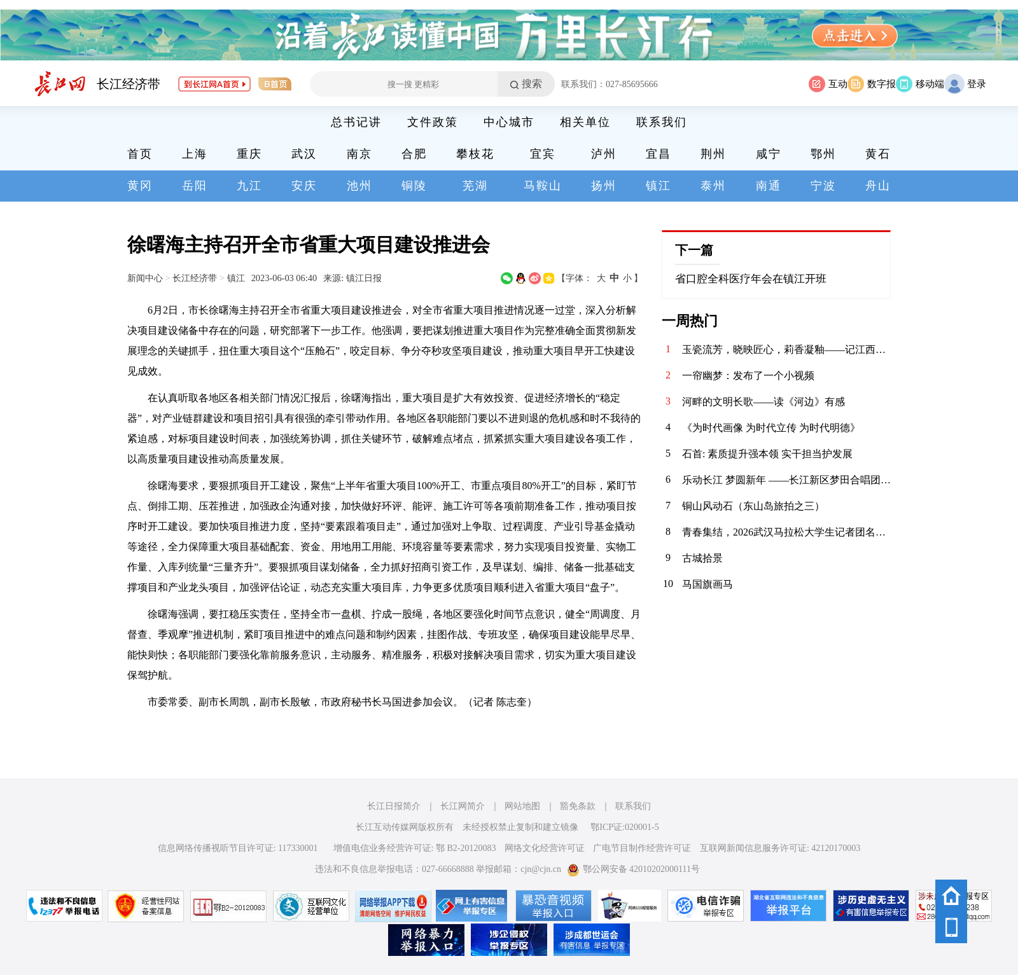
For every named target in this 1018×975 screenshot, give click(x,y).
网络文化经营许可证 (545, 848)
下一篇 (694, 250)
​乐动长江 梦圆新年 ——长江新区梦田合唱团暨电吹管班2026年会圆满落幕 (786, 479)
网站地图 (522, 806)
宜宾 (542, 154)
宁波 (823, 185)
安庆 (304, 185)
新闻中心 (145, 278)
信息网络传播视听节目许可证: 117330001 (238, 848)
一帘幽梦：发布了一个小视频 (748, 375)
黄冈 (140, 185)
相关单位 (585, 122)
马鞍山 (543, 185)
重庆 (249, 154)
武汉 (304, 154)
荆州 (713, 154)
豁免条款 (578, 806)
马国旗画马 (707, 584)
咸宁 (768, 154)
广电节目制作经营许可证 (642, 848)
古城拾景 (702, 558)
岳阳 (194, 185)
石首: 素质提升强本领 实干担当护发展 (767, 453)
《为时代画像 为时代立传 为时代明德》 (771, 427)
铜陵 (414, 185)
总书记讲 (356, 122)
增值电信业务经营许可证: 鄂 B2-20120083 (414, 848)
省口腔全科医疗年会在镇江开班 (750, 279)
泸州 (604, 154)
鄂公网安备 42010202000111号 (633, 869)
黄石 (878, 154)
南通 (768, 185)
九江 (249, 185)
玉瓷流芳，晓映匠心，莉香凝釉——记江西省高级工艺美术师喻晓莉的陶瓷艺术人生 (786, 349)
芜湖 (475, 185)
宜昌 (658, 154)
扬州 (604, 185)
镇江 (658, 185)
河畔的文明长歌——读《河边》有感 (763, 401)
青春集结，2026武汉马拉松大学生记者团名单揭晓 (786, 532)
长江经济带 (128, 84)
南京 (359, 154)
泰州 (713, 185)
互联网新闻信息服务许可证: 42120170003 (780, 848)
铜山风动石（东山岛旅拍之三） (753, 506)
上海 (194, 154)
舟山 (878, 185)
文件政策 (432, 122)
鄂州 (823, 154)
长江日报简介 (394, 806)
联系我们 (661, 122)
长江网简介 (462, 806)
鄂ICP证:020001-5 (624, 827)
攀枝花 (475, 154)
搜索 (532, 83)
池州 (359, 185)
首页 (140, 154)
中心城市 (509, 122)
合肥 (414, 154)
